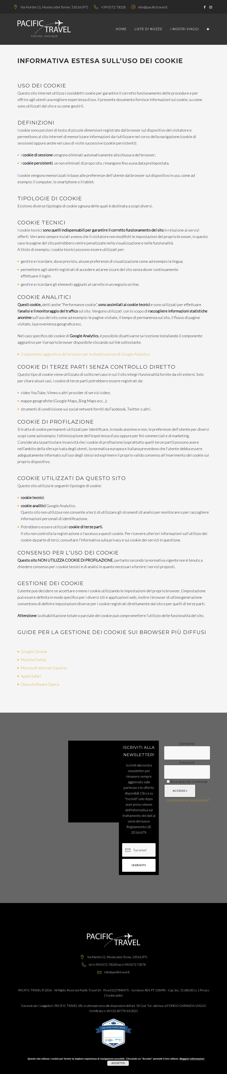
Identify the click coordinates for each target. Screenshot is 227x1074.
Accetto (118, 1063)
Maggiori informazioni (192, 1058)
